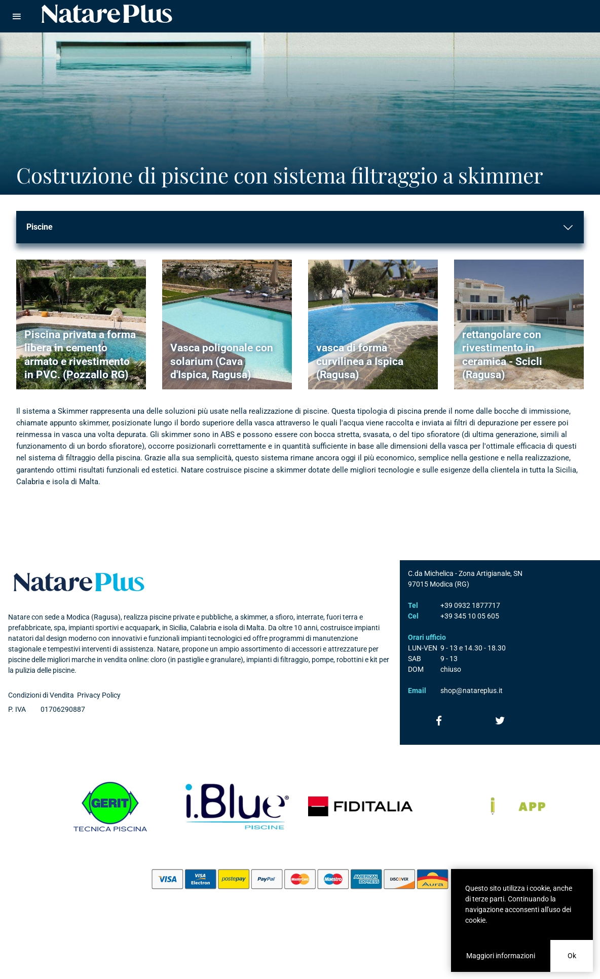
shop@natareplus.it (471, 690)
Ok (572, 956)
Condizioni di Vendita (41, 695)
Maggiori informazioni (500, 956)
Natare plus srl (79, 582)
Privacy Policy (99, 695)
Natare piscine (107, 13)
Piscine (39, 227)
